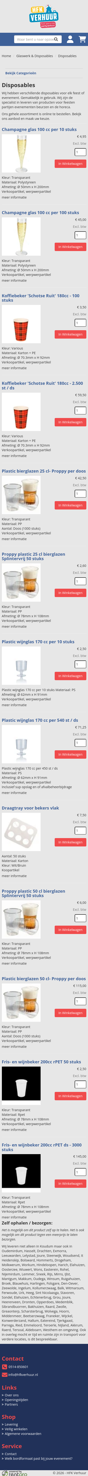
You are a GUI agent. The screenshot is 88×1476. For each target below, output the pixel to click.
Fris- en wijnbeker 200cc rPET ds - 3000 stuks (42, 1147)
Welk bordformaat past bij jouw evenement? (39, 1458)
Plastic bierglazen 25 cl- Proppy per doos (44, 471)
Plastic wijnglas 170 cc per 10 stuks (38, 641)
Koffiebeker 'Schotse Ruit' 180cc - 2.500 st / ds (42, 385)
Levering (11, 1424)
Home (6, 56)
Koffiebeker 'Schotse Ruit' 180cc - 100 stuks (41, 298)
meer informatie (14, 197)
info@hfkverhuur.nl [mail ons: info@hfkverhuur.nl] (23, 1374)
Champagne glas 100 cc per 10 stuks (39, 129)
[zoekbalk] (38, 39)
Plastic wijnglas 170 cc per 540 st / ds (40, 720)
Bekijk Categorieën (44, 73)
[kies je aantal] (80, 152)
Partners (11, 1404)
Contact (11, 1454)
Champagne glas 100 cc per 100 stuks (40, 212)
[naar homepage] (44, 16)
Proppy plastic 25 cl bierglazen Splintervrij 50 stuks (33, 556)
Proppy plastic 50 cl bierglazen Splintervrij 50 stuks (33, 893)
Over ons (12, 1395)
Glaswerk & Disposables (34, 56)
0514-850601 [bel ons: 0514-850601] (19, 1367)
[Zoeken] (56, 39)
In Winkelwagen (70, 163)
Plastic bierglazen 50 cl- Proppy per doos (44, 978)
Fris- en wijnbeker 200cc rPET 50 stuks (41, 1062)
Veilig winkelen (16, 1429)
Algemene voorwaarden (23, 1433)
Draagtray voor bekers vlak (30, 808)
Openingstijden (16, 1400)
